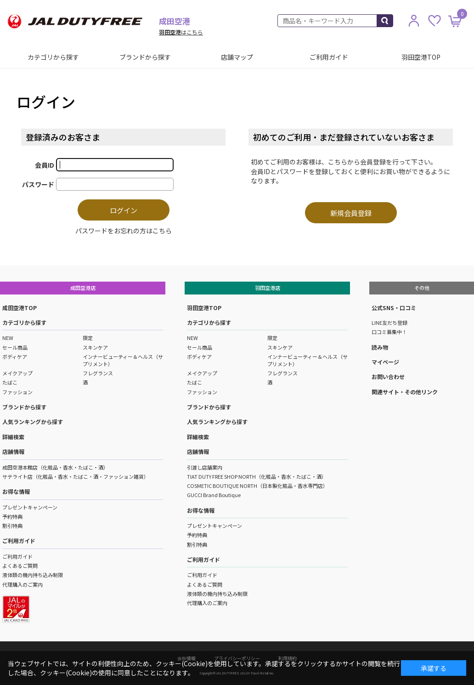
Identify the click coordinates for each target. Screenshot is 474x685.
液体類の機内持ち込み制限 (32, 574)
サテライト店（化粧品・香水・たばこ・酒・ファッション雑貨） (75, 476)
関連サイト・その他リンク (405, 392)
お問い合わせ (388, 376)
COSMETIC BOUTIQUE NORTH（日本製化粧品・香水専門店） (257, 485)
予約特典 (12, 516)
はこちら (181, 32)
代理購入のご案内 (22, 584)
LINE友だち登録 (389, 322)
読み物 (380, 347)
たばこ (9, 382)
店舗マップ (237, 57)
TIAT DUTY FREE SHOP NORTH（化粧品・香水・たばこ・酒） (257, 476)
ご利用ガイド (329, 57)
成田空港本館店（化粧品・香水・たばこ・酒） (55, 467)
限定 (88, 337)
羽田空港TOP (420, 57)
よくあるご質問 (20, 565)
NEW (7, 337)
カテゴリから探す (53, 57)
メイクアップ (17, 373)
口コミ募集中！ (389, 331)
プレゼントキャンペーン (29, 507)
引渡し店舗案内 (204, 467)
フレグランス (98, 373)
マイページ (385, 362)
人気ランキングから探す (32, 421)
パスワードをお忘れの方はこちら (123, 230)
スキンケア (95, 347)
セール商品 (15, 347)
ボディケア (14, 356)
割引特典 (12, 525)
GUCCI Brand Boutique (214, 494)
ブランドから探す (145, 57)
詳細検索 (13, 437)
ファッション (17, 392)
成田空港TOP (19, 307)
